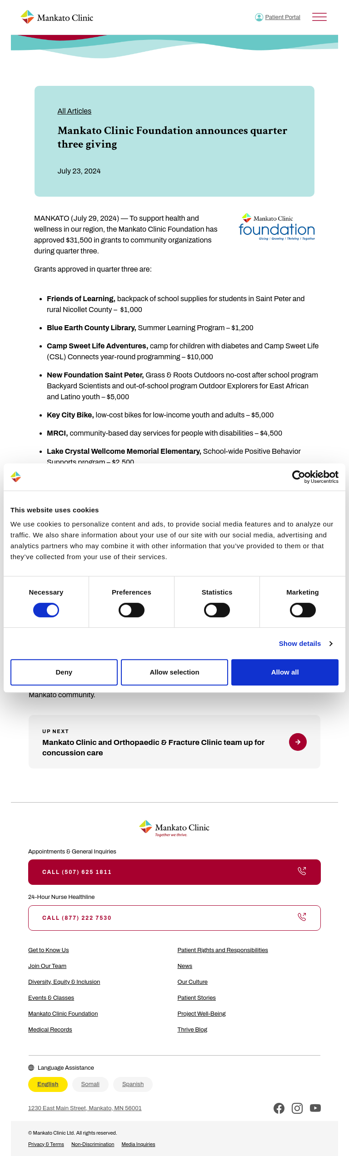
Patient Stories (197, 998)
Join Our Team (47, 966)
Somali (90, 1084)
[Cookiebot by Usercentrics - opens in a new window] (299, 477)
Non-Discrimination (93, 1144)
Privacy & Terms (46, 1144)
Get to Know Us (48, 950)
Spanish (133, 1084)
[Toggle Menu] (319, 17)
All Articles (74, 111)
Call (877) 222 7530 (174, 918)
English (48, 1084)
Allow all (285, 672)
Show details (300, 643)
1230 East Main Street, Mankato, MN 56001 (84, 1108)
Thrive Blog (192, 1030)
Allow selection (174, 672)
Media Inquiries (138, 1144)
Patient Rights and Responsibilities (223, 950)
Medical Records (50, 1030)
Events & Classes (51, 998)
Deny (63, 672)
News (185, 966)
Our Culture (193, 982)
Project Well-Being (202, 1014)
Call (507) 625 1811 (174, 872)
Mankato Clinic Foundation (63, 1014)
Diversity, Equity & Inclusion (64, 982)
